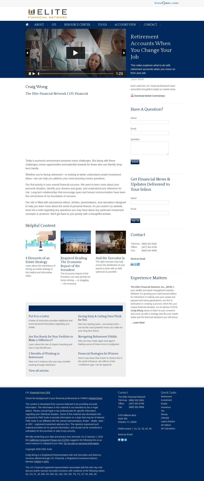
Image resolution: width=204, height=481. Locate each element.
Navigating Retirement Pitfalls (97, 336)
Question (135, 139)
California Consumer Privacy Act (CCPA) (49, 440)
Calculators (50, 307)
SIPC (46, 461)
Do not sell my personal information (81, 443)
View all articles (39, 370)
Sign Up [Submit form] (135, 220)
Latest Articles (168, 421)
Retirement (166, 396)
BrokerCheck (95, 398)
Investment (166, 400)
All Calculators (168, 428)
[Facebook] (119, 440)
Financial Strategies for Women (98, 353)
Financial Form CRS (40, 392)
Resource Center (77, 24)
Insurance (166, 407)
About (39, 24)
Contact (150, 24)
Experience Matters (149, 278)
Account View (125, 24)
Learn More (139, 322)
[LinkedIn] (125, 440)
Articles (34, 307)
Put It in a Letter (39, 316)
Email (133, 128)
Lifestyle (165, 418)
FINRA (37, 461)
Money (164, 414)
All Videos (166, 425)
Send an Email (138, 259)
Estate (164, 403)
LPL (54, 24)
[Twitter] (122, 440)
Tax (162, 410)
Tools (102, 24)
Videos (65, 307)
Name (134, 118)
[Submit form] (135, 161)
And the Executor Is (110, 258)
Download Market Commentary (149, 96)
